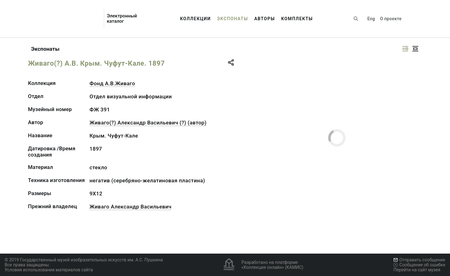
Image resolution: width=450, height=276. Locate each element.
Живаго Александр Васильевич (131, 206)
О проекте (391, 18)
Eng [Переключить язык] (371, 18)
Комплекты (297, 18)
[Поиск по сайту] (356, 19)
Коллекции (195, 18)
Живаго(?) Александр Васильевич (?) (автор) (148, 122)
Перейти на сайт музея (416, 269)
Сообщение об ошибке (419, 264)
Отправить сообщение (419, 259)
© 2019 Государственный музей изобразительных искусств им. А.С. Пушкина (84, 259)
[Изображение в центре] (415, 48)
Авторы (264, 18)
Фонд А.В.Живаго (112, 83)
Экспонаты (232, 18)
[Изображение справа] (405, 48)
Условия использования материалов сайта (49, 269)
